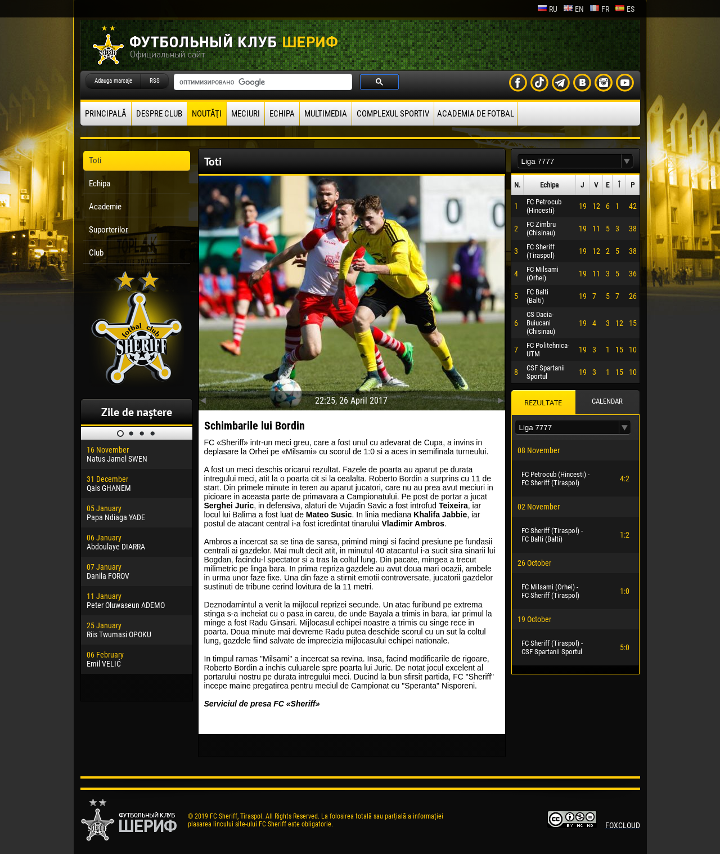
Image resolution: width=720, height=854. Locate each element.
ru (547, 9)
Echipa (282, 114)
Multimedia (325, 114)
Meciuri (245, 114)
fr (599, 9)
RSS (155, 80)
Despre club (159, 114)
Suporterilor (108, 230)
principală (106, 114)
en (573, 9)
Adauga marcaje (113, 80)
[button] (627, 161)
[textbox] (569, 161)
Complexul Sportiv (393, 114)
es (624, 9)
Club (96, 253)
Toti (95, 160)
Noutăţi (207, 114)
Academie (105, 207)
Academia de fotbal (475, 114)
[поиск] (261, 82)
